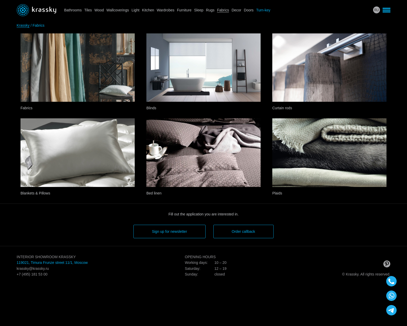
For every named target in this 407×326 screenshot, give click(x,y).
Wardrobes (165, 10)
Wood (99, 10)
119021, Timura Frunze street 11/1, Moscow (52, 262)
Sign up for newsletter (169, 231)
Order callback (243, 231)
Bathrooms (73, 10)
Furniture (184, 10)
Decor (236, 10)
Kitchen (148, 10)
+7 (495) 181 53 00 (32, 274)
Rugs (210, 10)
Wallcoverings (117, 10)
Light (135, 10)
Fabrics (223, 10)
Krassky (23, 25)
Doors (249, 10)
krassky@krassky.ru (33, 268)
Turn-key (263, 10)
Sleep (199, 10)
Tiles (88, 10)
